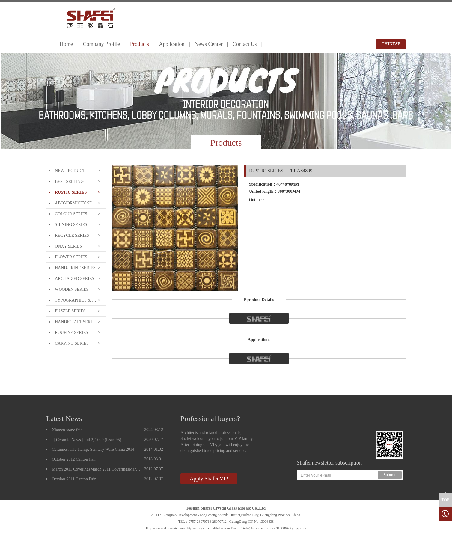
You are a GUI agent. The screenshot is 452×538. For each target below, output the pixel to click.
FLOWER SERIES (71, 257)
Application (171, 44)
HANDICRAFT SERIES (75, 322)
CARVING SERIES (72, 343)
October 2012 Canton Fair (74, 459)
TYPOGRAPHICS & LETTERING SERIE (75, 300)
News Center (208, 44)
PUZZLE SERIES (70, 311)
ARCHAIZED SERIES (74, 278)
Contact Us (245, 44)
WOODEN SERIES (71, 289)
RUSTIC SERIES (71, 192)
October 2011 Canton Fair (74, 479)
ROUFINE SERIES (71, 332)
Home (66, 44)
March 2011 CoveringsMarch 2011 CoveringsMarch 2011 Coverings (97, 469)
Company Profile (101, 44)
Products (139, 44)
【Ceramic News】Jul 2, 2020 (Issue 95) (86, 440)
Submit (389, 475)
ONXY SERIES (68, 246)
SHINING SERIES (71, 224)
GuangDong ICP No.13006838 (251, 521)
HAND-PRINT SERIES (75, 268)
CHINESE (390, 44)
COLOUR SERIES (71, 214)
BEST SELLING (69, 181)
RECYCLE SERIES (72, 235)
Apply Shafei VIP (209, 479)
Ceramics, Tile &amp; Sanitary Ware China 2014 (93, 449)
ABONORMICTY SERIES (75, 203)
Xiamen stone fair (67, 430)
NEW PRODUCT (70, 170)
